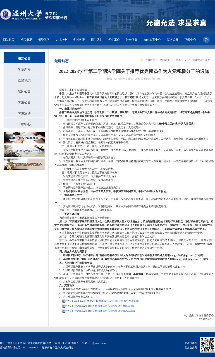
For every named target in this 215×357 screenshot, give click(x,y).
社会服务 (131, 39)
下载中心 (190, 39)
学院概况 (26, 39)
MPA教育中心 (152, 39)
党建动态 (24, 80)
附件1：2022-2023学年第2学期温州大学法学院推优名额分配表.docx (102, 301)
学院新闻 (24, 69)
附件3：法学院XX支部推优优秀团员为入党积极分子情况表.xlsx (100, 311)
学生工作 (114, 39)
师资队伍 (44, 39)
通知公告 (181, 60)
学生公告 (24, 102)
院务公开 (172, 39)
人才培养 (61, 39)
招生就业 (96, 39)
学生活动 (24, 113)
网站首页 (9, 39)
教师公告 (24, 91)
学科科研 (79, 39)
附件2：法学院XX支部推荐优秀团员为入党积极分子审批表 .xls (99, 306)
